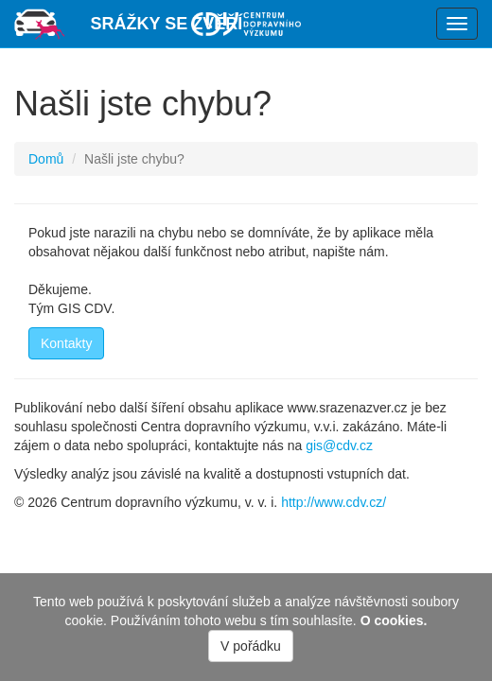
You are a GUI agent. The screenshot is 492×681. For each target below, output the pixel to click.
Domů (45, 158)
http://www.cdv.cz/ (333, 502)
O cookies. (394, 620)
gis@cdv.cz (339, 445)
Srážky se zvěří (167, 23)
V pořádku (250, 646)
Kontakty (66, 343)
